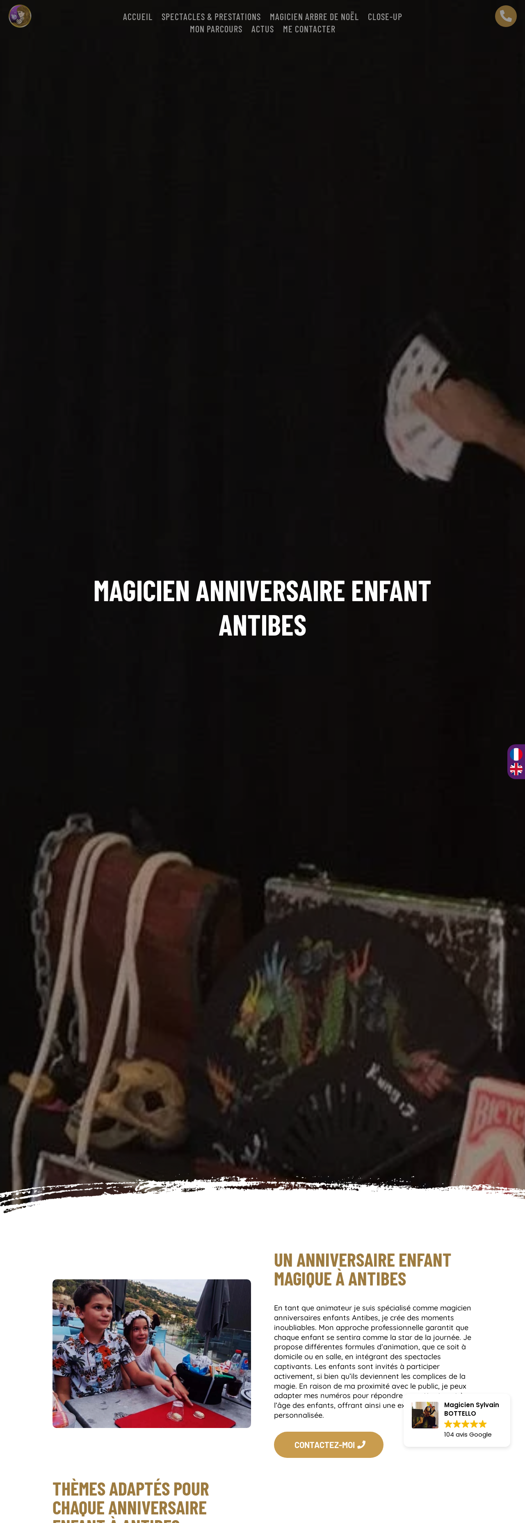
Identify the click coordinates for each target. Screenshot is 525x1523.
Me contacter (309, 30)
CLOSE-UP (385, 18)
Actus (262, 30)
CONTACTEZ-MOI (324, 1445)
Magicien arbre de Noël (314, 18)
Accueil (138, 18)
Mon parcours (216, 30)
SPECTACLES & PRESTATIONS (211, 18)
